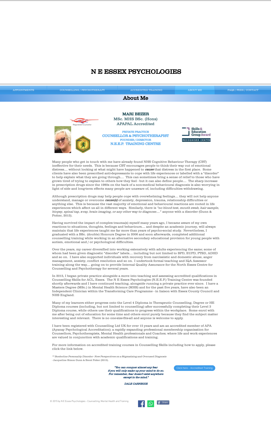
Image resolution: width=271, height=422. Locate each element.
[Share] (163, 402)
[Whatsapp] (150, 403)
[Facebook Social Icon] (141, 403)
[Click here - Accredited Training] (194, 368)
